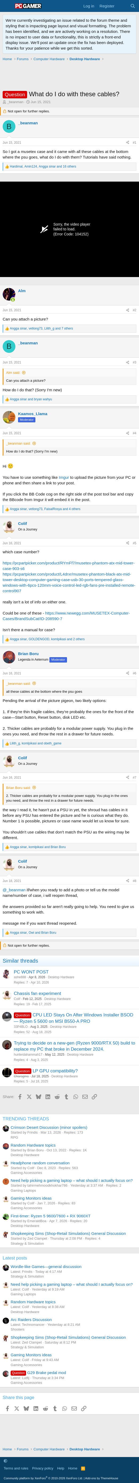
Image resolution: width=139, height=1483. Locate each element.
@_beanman (14, 890)
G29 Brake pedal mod (38, 1372)
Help (60, 1468)
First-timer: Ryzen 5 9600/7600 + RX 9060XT (51, 1216)
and (31, 399)
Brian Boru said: (18, 788)
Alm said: (13, 373)
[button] (5, 1460)
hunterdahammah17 (28, 1054)
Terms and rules (16, 1468)
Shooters (17, 1329)
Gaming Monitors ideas (31, 1198)
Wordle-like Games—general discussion (46, 1266)
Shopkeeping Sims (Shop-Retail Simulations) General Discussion (68, 1233)
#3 (134, 362)
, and (35, 743)
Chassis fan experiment (37, 993)
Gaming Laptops (23, 1190)
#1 (134, 142)
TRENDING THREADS (26, 1118)
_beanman (15, 102)
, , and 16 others (43, 166)
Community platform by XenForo (43, 1478)
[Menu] (7, 6)
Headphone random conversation (40, 1163)
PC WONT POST (31, 972)
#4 (134, 433)
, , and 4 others (45, 509)
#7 (134, 777)
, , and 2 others (47, 639)
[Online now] (12, 299)
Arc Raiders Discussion (31, 1319)
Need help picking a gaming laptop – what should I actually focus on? (72, 1180)
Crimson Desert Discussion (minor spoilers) (49, 1127)
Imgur (64, 477)
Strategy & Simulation (27, 1243)
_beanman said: (18, 443)
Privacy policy (42, 1468)
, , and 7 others (41, 328)
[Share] (127, 143)
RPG (14, 1137)
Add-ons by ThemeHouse (101, 1478)
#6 (134, 673)
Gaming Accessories (26, 1173)
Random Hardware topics (33, 1145)
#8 (134, 881)
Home (72, 1468)
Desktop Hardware (61, 977)
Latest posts (15, 1258)
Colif (17, 999)
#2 (134, 310)
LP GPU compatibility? (55, 1070)
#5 (134, 543)
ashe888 (20, 977)
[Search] (133, 6)
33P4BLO (21, 1027)
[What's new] (122, 6)
